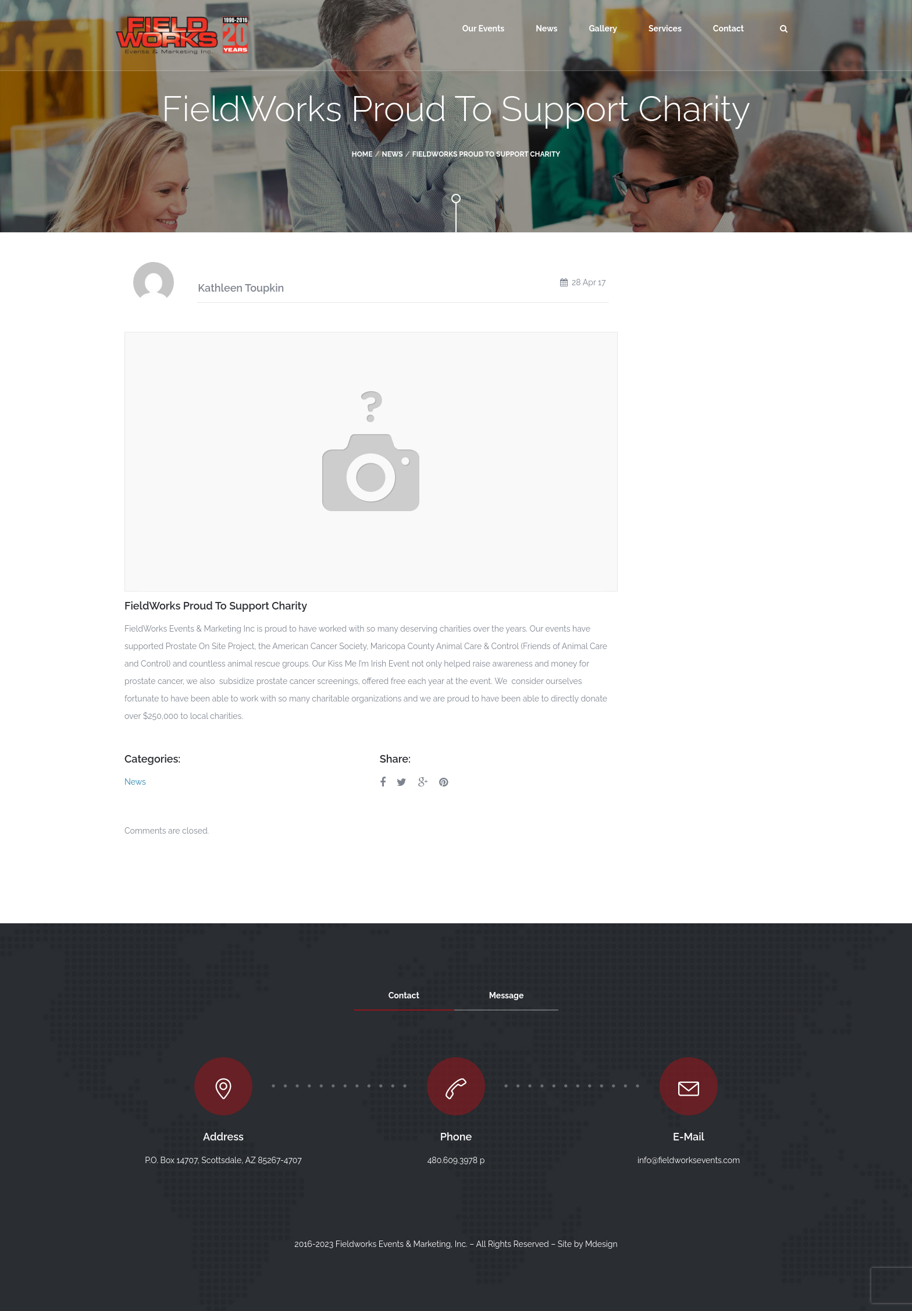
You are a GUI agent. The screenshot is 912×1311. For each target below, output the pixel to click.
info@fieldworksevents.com (688, 1160)
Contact (728, 28)
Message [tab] (506, 995)
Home (362, 154)
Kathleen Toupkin (241, 288)
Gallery (603, 28)
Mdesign (601, 1244)
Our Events (483, 28)
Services (665, 28)
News (546, 28)
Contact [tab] (404, 995)
